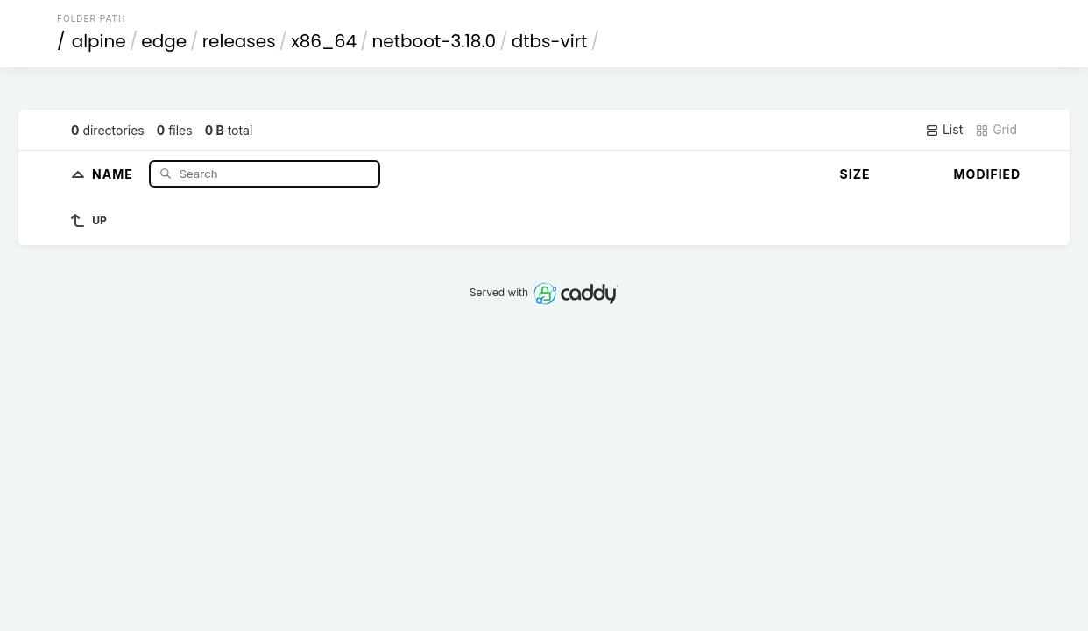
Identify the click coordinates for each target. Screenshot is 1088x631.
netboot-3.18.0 (434, 41)
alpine (99, 41)
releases (239, 41)
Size (855, 174)
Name (114, 173)
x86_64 (324, 41)
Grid (996, 130)
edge (164, 41)
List (944, 130)
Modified (987, 174)
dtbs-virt (550, 41)
